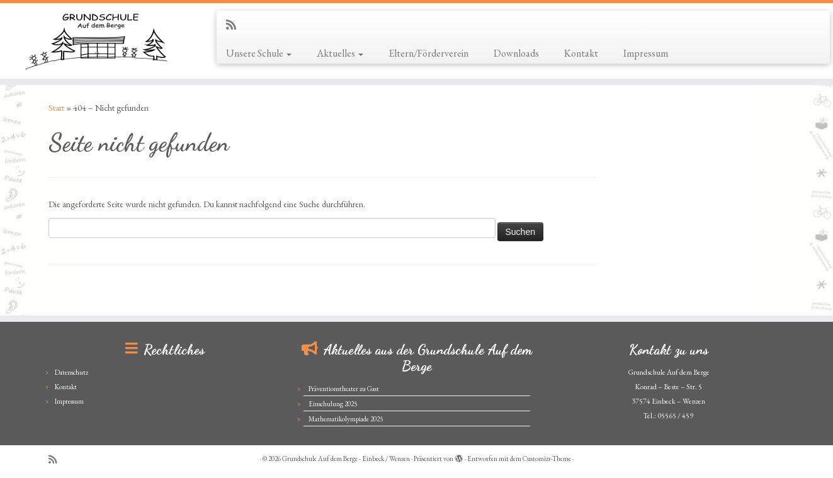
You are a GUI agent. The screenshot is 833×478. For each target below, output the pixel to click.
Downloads (516, 53)
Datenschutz (71, 372)
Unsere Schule (259, 53)
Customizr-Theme (547, 458)
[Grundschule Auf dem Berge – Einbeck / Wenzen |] (96, 40)
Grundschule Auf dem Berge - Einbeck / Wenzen (346, 458)
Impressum (645, 53)
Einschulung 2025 (333, 403)
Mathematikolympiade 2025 (346, 418)
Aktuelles (340, 53)
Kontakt (581, 53)
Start (56, 107)
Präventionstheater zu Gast (344, 388)
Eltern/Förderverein (428, 53)
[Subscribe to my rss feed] (235, 25)
